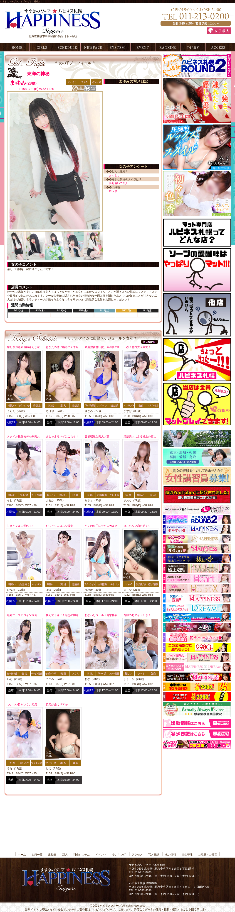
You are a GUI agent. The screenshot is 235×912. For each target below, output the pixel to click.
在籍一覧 (42, 47)
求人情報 (170, 854)
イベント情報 (143, 47)
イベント (101, 854)
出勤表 (67, 47)
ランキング (168, 47)
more (149, 342)
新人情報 (92, 47)
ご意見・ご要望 (207, 854)
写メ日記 (193, 47)
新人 (65, 854)
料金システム (117, 47)
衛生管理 (187, 854)
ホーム (16, 47)
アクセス (218, 47)
